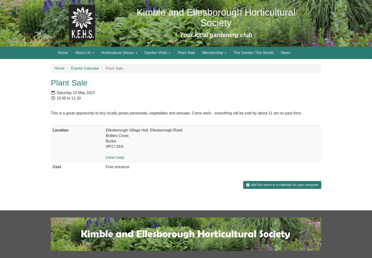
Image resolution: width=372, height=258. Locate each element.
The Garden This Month (254, 53)
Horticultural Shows (119, 53)
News (285, 53)
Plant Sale (186, 53)
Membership (214, 53)
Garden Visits (157, 53)
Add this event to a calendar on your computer (282, 185)
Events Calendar (85, 68)
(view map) (115, 157)
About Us (84, 53)
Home (63, 53)
